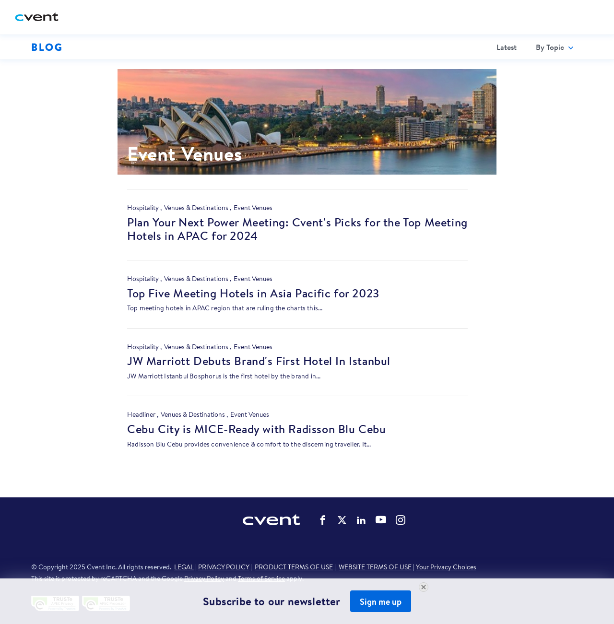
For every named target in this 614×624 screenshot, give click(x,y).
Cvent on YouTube (381, 519)
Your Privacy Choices (446, 567)
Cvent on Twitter (342, 520)
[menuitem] (506, 47)
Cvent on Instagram (400, 520)
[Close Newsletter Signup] (423, 587)
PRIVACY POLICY (223, 567)
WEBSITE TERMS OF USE (375, 567)
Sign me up (380, 602)
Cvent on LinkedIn (361, 520)
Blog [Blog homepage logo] (46, 47)
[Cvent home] (40, 17)
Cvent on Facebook (323, 520)
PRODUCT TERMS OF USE (294, 567)
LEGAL (184, 567)
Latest (506, 47)
